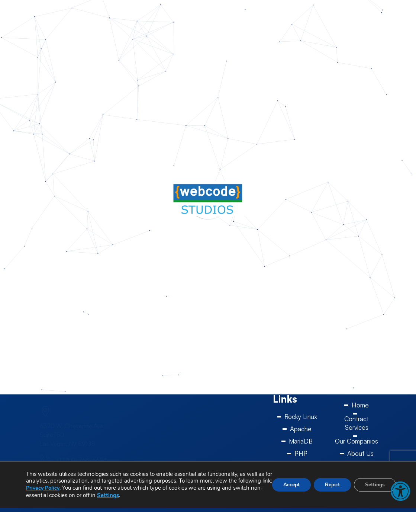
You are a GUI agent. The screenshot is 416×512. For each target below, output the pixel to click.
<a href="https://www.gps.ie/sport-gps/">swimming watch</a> (208, 433)
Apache (301, 429)
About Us (360, 453)
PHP (300, 453)
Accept (291, 484)
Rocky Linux (300, 416)
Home (360, 405)
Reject (332, 484)
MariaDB (301, 441)
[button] (400, 491)
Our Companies (356, 441)
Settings (108, 495)
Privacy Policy (42, 488)
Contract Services (356, 423)
